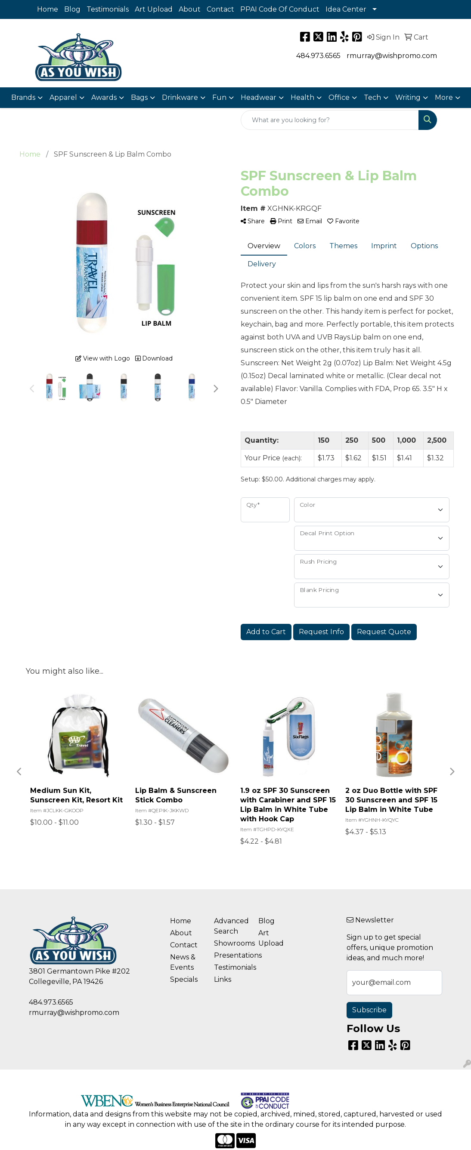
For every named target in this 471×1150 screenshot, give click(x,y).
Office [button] (339, 97)
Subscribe (369, 1010)
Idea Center (345, 9)
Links (222, 979)
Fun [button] (219, 97)
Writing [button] (408, 97)
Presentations (231, 955)
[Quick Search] (330, 120)
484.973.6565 (318, 56)
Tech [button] (372, 97)
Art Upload (154, 9)
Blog (72, 9)
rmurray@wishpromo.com (392, 56)
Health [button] (302, 97)
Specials (184, 979)
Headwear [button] (258, 97)
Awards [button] (104, 97)
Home (47, 9)
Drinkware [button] (180, 97)
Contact (220, 9)
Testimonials (108, 9)
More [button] (444, 97)
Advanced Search (231, 926)
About (190, 9)
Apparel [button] (63, 97)
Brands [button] (23, 97)
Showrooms (231, 943)
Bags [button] (139, 97)
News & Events (182, 962)
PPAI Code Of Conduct (279, 9)
